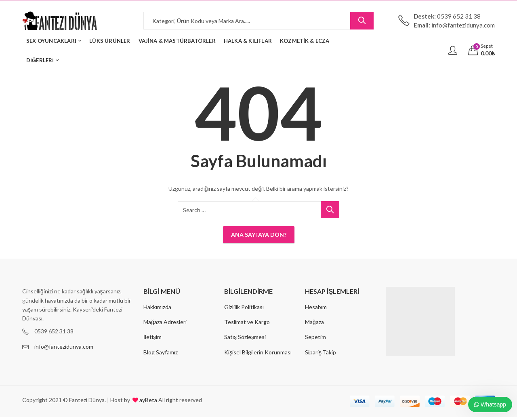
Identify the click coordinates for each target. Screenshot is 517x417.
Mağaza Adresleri (165, 321)
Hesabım (316, 306)
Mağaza (314, 321)
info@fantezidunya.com (63, 346)
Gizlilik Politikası (244, 306)
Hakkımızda (157, 306)
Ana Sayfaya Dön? (258, 234)
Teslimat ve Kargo (247, 321)
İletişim (152, 336)
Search (362, 20)
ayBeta (147, 399)
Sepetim (315, 336)
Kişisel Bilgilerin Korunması (258, 352)
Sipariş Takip (320, 352)
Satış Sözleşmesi (245, 336)
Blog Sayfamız (160, 352)
